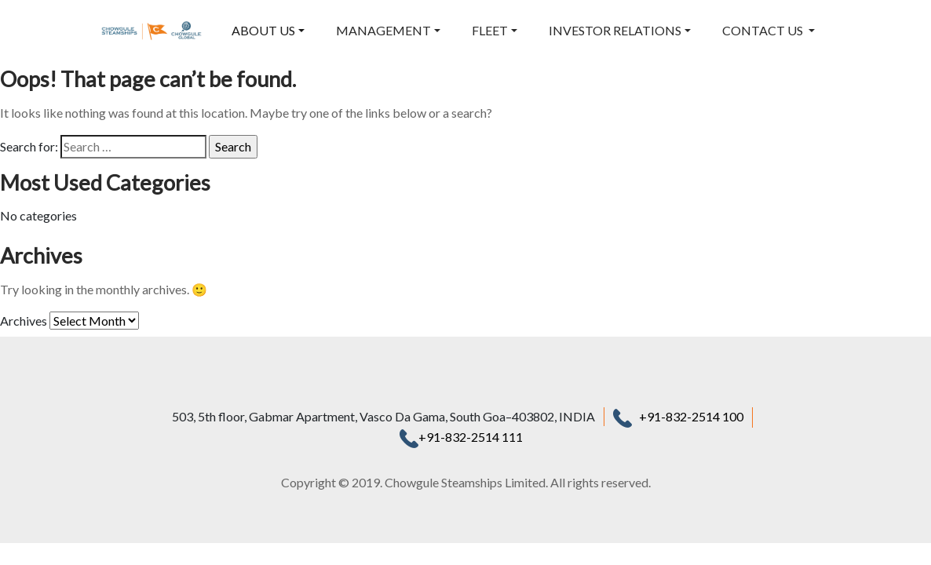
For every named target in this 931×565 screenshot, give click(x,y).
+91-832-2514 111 (461, 436)
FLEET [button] (490, 30)
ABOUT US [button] (263, 30)
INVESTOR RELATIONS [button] (615, 30)
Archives (23, 320)
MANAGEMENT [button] (383, 30)
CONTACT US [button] (763, 30)
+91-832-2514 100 (691, 416)
